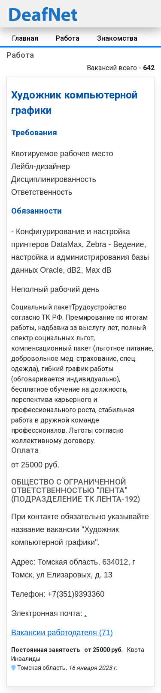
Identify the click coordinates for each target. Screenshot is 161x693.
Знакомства (117, 38)
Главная (25, 38)
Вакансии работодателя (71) (62, 632)
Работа (67, 38)
